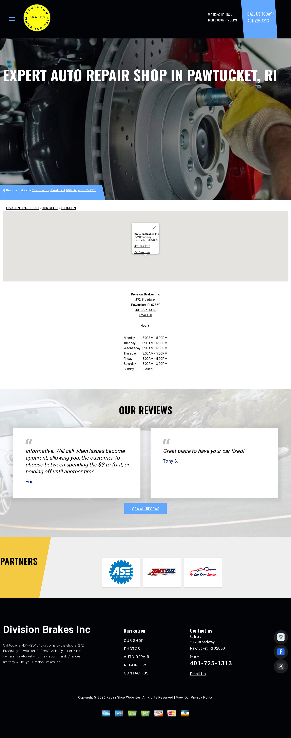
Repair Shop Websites (123, 697)
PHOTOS (132, 648)
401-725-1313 (258, 20)
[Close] (154, 228)
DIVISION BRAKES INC (22, 208)
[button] (145, 259)
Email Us (198, 674)
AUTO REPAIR (136, 656)
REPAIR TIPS (135, 665)
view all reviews (145, 508)
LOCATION (68, 208)
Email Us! (145, 315)
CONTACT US (136, 673)
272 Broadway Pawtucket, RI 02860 (54, 190)
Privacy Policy (202, 697)
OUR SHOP (50, 208)
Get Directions (142, 252)
